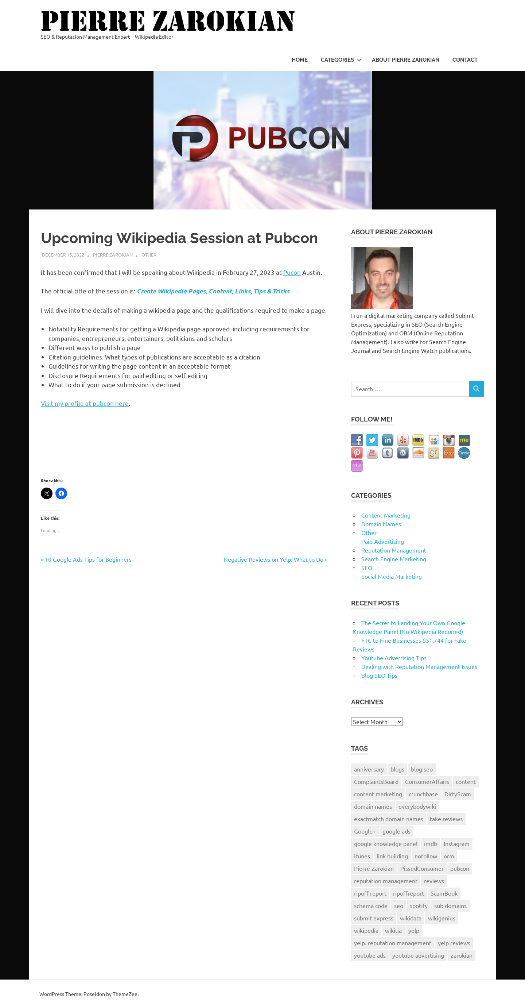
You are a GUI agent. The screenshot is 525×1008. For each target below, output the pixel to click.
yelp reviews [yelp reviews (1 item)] (454, 942)
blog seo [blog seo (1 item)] (422, 769)
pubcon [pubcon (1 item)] (459, 868)
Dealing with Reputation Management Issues (419, 666)
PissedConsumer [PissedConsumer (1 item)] (422, 868)
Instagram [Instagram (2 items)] (457, 843)
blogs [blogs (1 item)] (397, 769)
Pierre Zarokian (113, 254)
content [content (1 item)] (466, 781)
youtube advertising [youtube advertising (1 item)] (418, 955)
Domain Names (381, 523)
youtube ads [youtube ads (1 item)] (370, 955)
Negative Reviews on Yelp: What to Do (273, 559)
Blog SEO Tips (379, 675)
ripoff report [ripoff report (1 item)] (370, 893)
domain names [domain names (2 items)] (373, 806)
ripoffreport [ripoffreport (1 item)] (408, 893)
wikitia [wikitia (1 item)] (393, 930)
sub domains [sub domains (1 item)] (450, 905)
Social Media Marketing (391, 576)
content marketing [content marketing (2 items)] (378, 793)
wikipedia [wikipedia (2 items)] (366, 930)
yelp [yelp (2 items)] (413, 930)
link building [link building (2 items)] (392, 855)
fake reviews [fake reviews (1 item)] (446, 818)
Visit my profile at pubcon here (85, 403)
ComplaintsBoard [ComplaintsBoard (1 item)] (376, 781)
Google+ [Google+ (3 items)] (365, 831)
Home (300, 60)
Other (148, 254)
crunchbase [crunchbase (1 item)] (423, 793)
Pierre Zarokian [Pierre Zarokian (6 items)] (374, 868)
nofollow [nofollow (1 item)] (426, 855)
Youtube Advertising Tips (394, 657)
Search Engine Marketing (393, 558)
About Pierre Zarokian (405, 60)
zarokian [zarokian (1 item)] (461, 955)
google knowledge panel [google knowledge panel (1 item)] (385, 843)
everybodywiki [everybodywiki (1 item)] (417, 806)
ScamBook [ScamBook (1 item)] (444, 893)
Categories (341, 60)
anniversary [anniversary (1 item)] (369, 769)
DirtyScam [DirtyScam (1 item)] (457, 793)
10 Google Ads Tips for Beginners (88, 559)
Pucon (292, 272)
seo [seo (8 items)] (398, 905)
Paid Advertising (382, 541)
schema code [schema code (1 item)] (371, 905)
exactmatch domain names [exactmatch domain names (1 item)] (388, 818)
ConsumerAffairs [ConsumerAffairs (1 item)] (427, 781)
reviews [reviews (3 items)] (434, 880)
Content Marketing (386, 515)
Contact (465, 60)
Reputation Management (393, 550)
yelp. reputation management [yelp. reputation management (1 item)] (392, 942)
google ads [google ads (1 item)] (396, 831)
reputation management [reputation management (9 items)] (385, 880)
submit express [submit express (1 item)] (373, 918)
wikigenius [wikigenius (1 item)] (441, 918)
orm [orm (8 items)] (449, 855)
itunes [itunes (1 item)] (362, 855)
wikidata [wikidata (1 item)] (410, 918)
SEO (366, 567)
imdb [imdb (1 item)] (430, 843)
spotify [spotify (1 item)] (419, 905)
